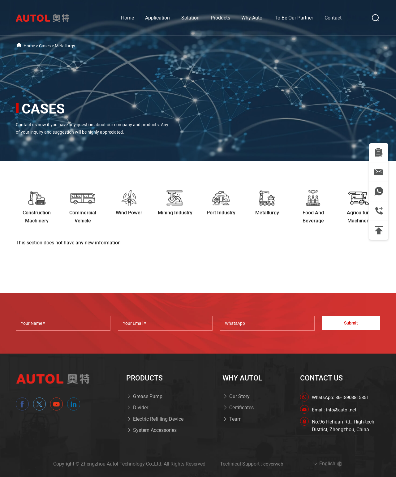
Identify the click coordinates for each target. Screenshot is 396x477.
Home (127, 18)
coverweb (273, 464)
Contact (333, 18)
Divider (140, 408)
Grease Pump (147, 397)
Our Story (239, 397)
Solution (190, 18)
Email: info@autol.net (335, 410)
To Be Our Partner (294, 18)
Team (235, 419)
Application (157, 18)
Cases (45, 45)
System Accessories (155, 430)
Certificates (241, 408)
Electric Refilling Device (158, 419)
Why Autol (252, 18)
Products (220, 18)
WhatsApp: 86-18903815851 (343, 398)
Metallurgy (65, 45)
